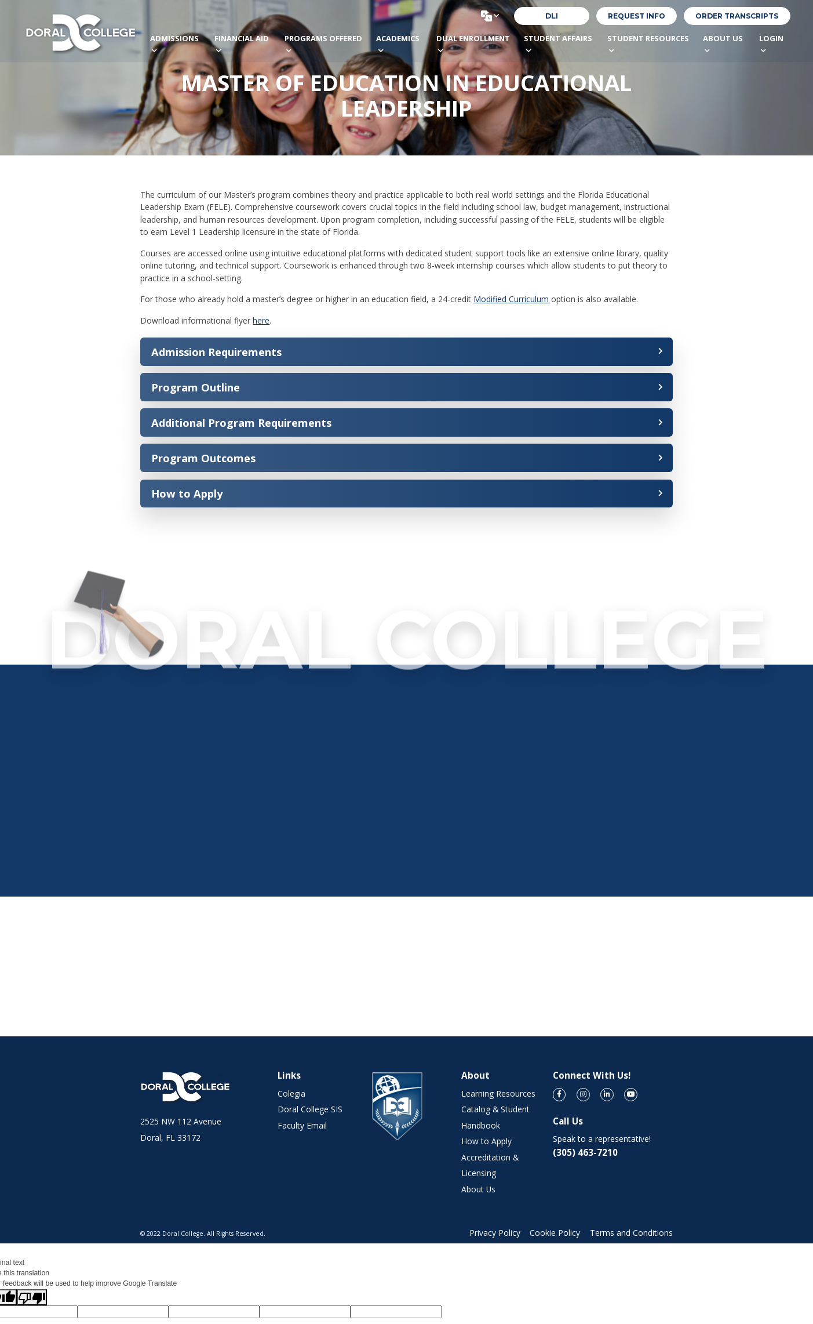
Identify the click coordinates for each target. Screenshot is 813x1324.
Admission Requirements (216, 351)
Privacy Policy (494, 1232)
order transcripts (736, 16)
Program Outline (195, 387)
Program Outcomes (203, 458)
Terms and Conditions (631, 1232)
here (261, 320)
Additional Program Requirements (241, 422)
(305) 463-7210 (585, 1152)
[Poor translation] (32, 1297)
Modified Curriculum (511, 298)
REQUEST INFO (636, 16)
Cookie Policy (555, 1232)
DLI (551, 16)
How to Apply (187, 493)
